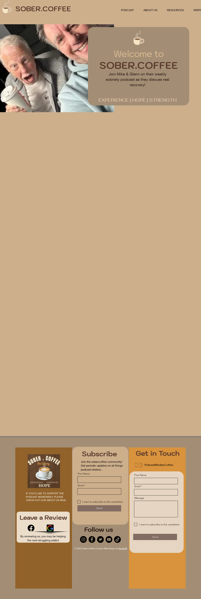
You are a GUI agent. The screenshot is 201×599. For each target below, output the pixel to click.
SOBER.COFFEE (43, 8)
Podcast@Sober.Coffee (158, 464)
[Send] (99, 508)
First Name (84, 473)
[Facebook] (31, 528)
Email (80, 485)
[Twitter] (100, 539)
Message (139, 498)
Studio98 (122, 548)
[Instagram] (83, 539)
